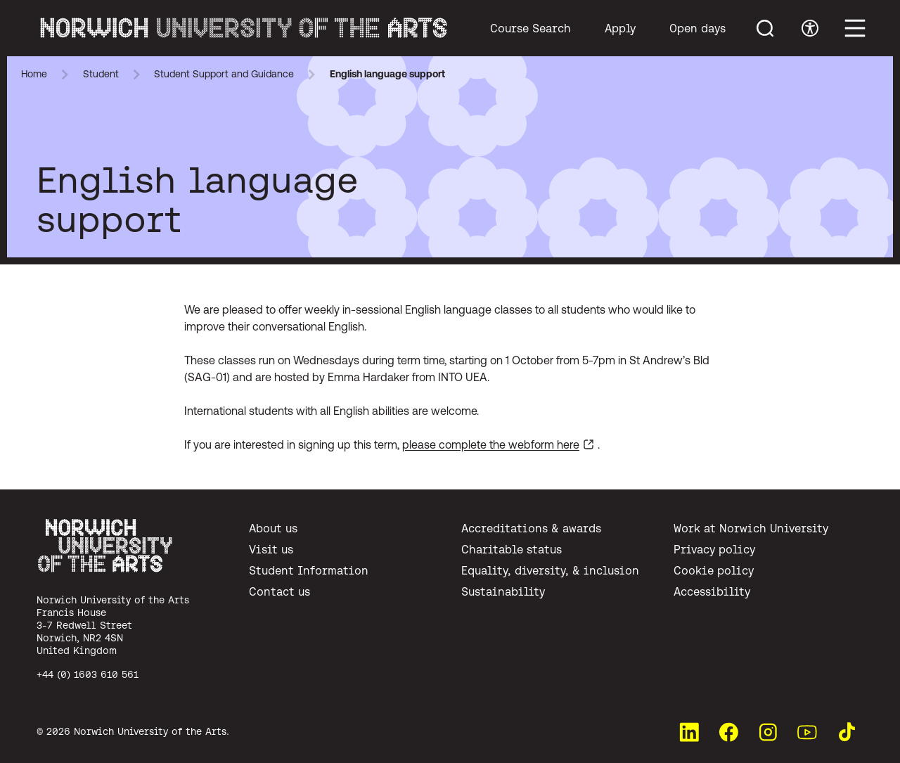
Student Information (308, 570)
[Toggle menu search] (765, 28)
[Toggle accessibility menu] (810, 28)
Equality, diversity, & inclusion (550, 570)
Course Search (530, 28)
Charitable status (511, 549)
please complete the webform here (490, 444)
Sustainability (503, 591)
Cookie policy (714, 570)
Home (34, 73)
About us (273, 528)
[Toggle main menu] (855, 28)
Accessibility (712, 591)
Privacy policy (714, 549)
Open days (697, 28)
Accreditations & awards (531, 528)
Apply (620, 28)
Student (101, 73)
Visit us (271, 549)
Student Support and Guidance (224, 73)
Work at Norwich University (751, 528)
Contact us (279, 591)
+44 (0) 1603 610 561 (88, 674)
